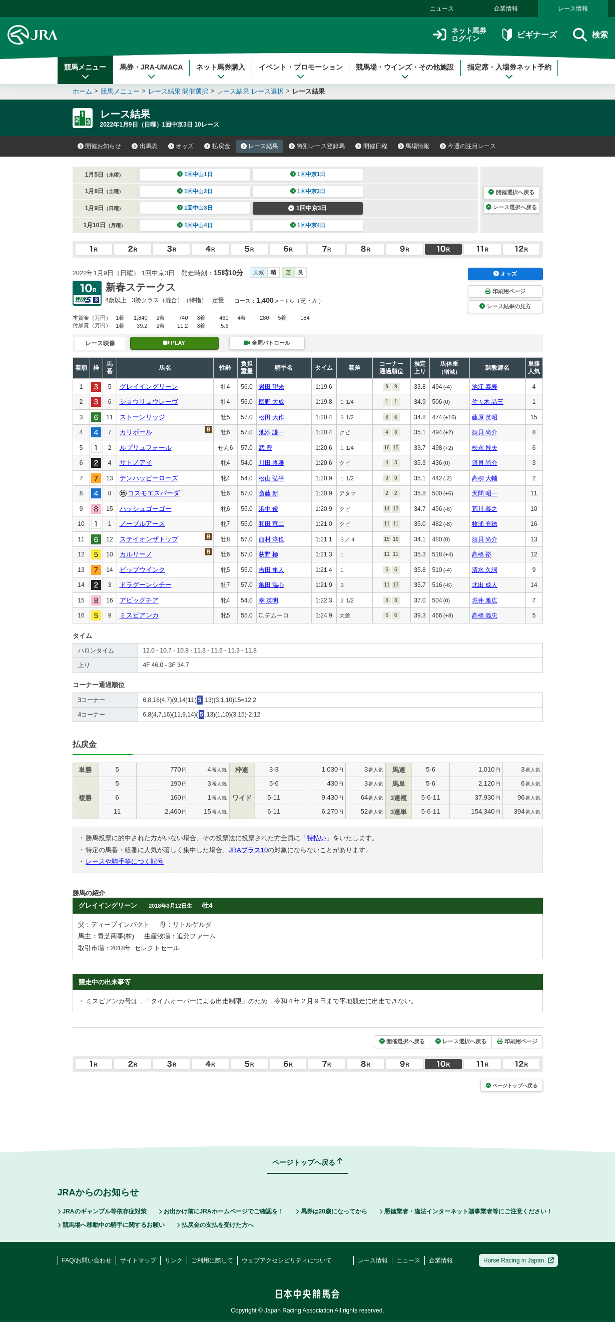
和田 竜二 (271, 523)
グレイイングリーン (149, 386)
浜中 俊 (268, 508)
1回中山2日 (195, 191)
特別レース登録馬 (317, 146)
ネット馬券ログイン (459, 35)
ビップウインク (142, 569)
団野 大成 (271, 401)
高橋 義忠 (484, 615)
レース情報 (573, 8)
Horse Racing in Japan (518, 1260)
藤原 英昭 (484, 417)
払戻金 (217, 146)
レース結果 (260, 146)
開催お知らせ (100, 146)
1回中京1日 (308, 174)
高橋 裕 (481, 554)
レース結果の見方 (504, 306)
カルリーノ (136, 554)
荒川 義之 (484, 508)
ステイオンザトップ (149, 539)
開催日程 (371, 146)
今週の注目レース (468, 146)
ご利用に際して (212, 1260)
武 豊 (265, 447)
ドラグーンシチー (146, 584)
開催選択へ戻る (511, 192)
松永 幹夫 (484, 447)
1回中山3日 (195, 208)
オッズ (181, 146)
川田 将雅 (271, 462)
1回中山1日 (195, 174)
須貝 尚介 (484, 432)
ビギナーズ (529, 35)
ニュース (442, 8)
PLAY (174, 343)
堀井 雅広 (484, 600)
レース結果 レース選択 (250, 91)
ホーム (82, 91)
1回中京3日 (307, 208)
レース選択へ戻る (511, 207)
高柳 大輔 (484, 478)
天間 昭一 (484, 493)
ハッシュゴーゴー (146, 508)
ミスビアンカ (139, 615)
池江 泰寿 (484, 386)
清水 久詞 (484, 569)
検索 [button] (590, 35)
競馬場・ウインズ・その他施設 (405, 71)
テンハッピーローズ (149, 478)
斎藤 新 (268, 493)
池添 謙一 (271, 432)
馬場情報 (414, 146)
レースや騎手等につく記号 (125, 861)
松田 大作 (271, 417)
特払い (316, 838)
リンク (174, 1260)
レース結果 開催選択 (178, 91)
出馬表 (145, 146)
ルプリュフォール (146, 447)
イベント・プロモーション (301, 71)
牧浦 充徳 (484, 523)
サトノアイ (136, 462)
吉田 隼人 (271, 569)
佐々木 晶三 (487, 401)
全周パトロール (267, 343)
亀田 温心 (271, 584)
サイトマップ (138, 1260)
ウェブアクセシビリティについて (287, 1260)
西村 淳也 (271, 539)
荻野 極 (268, 554)
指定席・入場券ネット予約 (509, 71)
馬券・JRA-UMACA (151, 71)
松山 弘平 (271, 478)
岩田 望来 (271, 386)
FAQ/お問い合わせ (87, 1260)
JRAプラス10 (248, 850)
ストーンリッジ (142, 417)
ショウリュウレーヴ (149, 401)
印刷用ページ (505, 291)
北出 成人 (484, 584)
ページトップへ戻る (511, 1085)
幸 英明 (268, 600)
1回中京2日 (308, 191)
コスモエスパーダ (154, 493)
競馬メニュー (85, 71)
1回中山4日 (195, 225)
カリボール (136, 432)
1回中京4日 (308, 225)
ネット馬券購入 (220, 71)
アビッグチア (139, 600)
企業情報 (506, 8)
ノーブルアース (142, 523)
